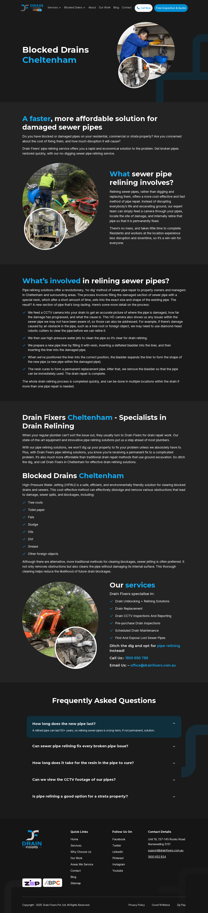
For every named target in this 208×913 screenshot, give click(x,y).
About (92, 7)
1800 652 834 (157, 856)
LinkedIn (117, 852)
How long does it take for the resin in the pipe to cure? (83, 763)
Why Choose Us (80, 852)
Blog (116, 7)
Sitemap (75, 883)
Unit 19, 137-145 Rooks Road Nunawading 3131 (166, 841)
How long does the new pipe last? (64, 724)
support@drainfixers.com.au (165, 850)
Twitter (116, 845)
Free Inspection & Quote (171, 7)
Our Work (104, 7)
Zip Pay (181, 904)
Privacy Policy (137, 904)
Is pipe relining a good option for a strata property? (80, 796)
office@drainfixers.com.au (153, 665)
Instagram (118, 864)
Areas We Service (81, 864)
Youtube (117, 870)
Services (53, 7)
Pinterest (118, 858)
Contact (127, 7)
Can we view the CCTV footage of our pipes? (74, 779)
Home (74, 839)
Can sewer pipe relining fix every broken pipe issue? (80, 746)
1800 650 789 (136, 658)
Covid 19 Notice (161, 904)
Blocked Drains (73, 7)
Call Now (143, 8)
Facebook (118, 839)
